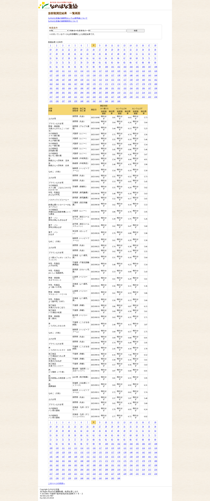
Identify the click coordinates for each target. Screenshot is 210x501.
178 (143, 84)
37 (50, 54)
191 (112, 88)
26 (94, 50)
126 (155, 71)
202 (69, 93)
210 (118, 93)
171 (100, 84)
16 (143, 45)
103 (124, 67)
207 (100, 93)
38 (57, 54)
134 (94, 75)
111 (63, 71)
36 (155, 50)
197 (149, 88)
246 (118, 101)
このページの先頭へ (56, 483)
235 (51, 101)
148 (69, 80)
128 (57, 75)
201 (63, 93)
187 (88, 88)
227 (112, 97)
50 (131, 54)
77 (75, 62)
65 (112, 58)
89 (149, 62)
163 (51, 84)
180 (155, 84)
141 (137, 75)
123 (137, 71)
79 (87, 62)
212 (131, 93)
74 (57, 62)
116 (94, 71)
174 (118, 84)
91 (50, 67)
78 (81, 62)
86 (131, 62)
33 (137, 50)
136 (106, 75)
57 (63, 58)
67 (124, 58)
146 (57, 80)
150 (81, 80)
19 (50, 50)
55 (50, 58)
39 (63, 54)
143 (149, 75)
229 (124, 97)
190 (106, 88)
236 (57, 101)
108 (155, 67)
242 (94, 101)
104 (131, 67)
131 (75, 75)
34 (143, 50)
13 (124, 45)
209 (112, 93)
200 (57, 93)
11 (112, 45)
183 (63, 88)
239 (75, 101)
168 (81, 84)
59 (75, 58)
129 (63, 75)
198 (155, 88)
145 (51, 80)
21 (63, 50)
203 (75, 93)
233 (149, 97)
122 (131, 71)
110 (57, 71)
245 (112, 101)
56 (57, 58)
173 (112, 84)
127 (51, 75)
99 (100, 67)
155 (112, 80)
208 (106, 93)
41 (75, 54)
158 (131, 80)
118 (106, 71)
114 (81, 71)
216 (155, 93)
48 (118, 54)
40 (69, 54)
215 (149, 93)
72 (155, 58)
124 (143, 71)
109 (51, 71)
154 (106, 80)
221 (75, 97)
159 (137, 80)
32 (131, 50)
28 (106, 50)
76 (69, 62)
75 (63, 62)
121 (124, 71)
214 (143, 93)
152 (94, 80)
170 (94, 84)
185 (75, 88)
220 (69, 97)
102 (118, 67)
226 (106, 97)
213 (137, 93)
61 (87, 58)
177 (137, 84)
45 (100, 54)
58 (69, 58)
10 (106, 45)
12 (118, 45)
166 (69, 84)
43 (87, 54)
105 (137, 67)
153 (100, 80)
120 (118, 71)
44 (94, 54)
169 (88, 84)
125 (149, 71)
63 (100, 58)
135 (100, 75)
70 (143, 58)
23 (75, 50)
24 (81, 50)
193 (124, 88)
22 (69, 50)
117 (100, 71)
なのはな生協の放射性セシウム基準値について (67, 18)
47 (112, 54)
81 (100, 62)
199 (51, 93)
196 (143, 88)
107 (149, 67)
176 (131, 84)
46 (106, 54)
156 (118, 80)
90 (155, 62)
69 (137, 58)
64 (106, 58)
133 (88, 75)
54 (155, 54)
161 (149, 80)
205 (88, 93)
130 (69, 75)
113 (75, 71)
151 (88, 80)
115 (88, 71)
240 (81, 101)
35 (149, 50)
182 (57, 88)
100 (106, 67)
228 (118, 97)
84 (118, 62)
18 (155, 45)
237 (63, 101)
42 (81, 54)
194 (131, 88)
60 (81, 58)
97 (87, 67)
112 (69, 71)
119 (112, 71)
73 (50, 62)
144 (155, 75)
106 (143, 67)
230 (131, 97)
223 (88, 97)
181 (51, 88)
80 (94, 62)
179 (149, 84)
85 (124, 62)
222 (81, 97)
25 (87, 50)
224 (94, 97)
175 (124, 84)
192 (118, 88)
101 (112, 67)
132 (81, 75)
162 (155, 80)
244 (106, 101)
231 (137, 97)
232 (143, 97)
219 (63, 97)
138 (118, 75)
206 (94, 93)
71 (149, 58)
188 (94, 88)
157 (124, 80)
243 (100, 101)
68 (131, 58)
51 (137, 54)
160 (143, 80)
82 (106, 62)
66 (118, 58)
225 (100, 97)
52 (143, 54)
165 (63, 84)
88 (143, 62)
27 (100, 50)
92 (57, 67)
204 (81, 93)
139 (124, 75)
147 (63, 80)
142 (143, 75)
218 (57, 97)
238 (69, 101)
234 (155, 97)
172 (106, 84)
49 (124, 54)
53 (149, 54)
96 (81, 67)
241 (88, 101)
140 (131, 75)
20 (57, 50)
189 (100, 88)
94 (69, 67)
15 (137, 45)
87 (137, 62)
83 (112, 62)
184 (69, 88)
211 (124, 93)
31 (124, 50)
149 (75, 80)
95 (75, 67)
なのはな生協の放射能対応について (63, 21)
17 (149, 45)
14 (131, 45)
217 (51, 97)
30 (118, 50)
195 (137, 88)
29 (112, 50)
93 (63, 67)
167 (75, 84)
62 (94, 58)
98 (94, 67)
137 (112, 75)
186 (81, 88)
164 (57, 84)
